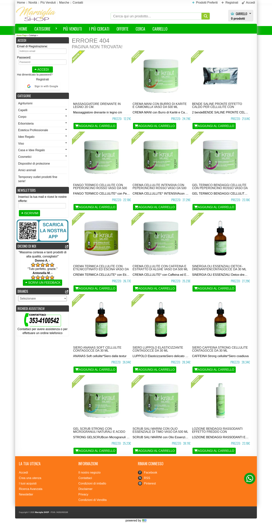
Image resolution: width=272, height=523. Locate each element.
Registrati (42, 79)
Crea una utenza (30, 478)
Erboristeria (42, 123)
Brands (23, 291)
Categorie (44, 29)
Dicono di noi (27, 246)
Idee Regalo (42, 136)
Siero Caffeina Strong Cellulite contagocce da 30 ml (220, 349)
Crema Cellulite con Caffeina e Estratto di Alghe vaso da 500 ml (160, 268)
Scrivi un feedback (42, 282)
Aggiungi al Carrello (95, 126)
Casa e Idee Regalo (42, 150)
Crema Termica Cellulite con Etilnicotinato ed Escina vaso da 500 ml (101, 269)
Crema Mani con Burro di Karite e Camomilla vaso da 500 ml (160, 105)
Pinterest (150, 483)
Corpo (42, 116)
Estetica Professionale (42, 130)
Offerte (122, 29)
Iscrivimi (29, 213)
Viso (42, 143)
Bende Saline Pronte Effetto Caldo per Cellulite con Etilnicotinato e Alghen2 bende (219, 107)
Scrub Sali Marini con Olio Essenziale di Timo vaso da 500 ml (160, 430)
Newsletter (26, 494)
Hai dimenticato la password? (35, 74)
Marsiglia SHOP (42, 512)
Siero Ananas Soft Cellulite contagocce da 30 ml (97, 349)
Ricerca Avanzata (30, 489)
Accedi (41, 69)
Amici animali (27, 170)
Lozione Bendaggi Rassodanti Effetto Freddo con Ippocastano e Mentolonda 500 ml (218, 433)
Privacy (83, 494)
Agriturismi (25, 103)
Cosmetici (42, 156)
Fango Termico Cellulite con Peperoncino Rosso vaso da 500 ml (100, 188)
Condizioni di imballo (92, 483)
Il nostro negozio (89, 472)
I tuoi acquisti (27, 483)
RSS (147, 478)
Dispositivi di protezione (34, 163)
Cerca (140, 29)
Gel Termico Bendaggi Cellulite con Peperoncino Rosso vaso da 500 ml (220, 188)
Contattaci (85, 478)
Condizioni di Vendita (92, 499)
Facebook (150, 472)
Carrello (241, 14)
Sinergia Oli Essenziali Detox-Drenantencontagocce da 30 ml (219, 268)
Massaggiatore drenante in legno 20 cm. (97, 105)
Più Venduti (72, 29)
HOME (23, 29)
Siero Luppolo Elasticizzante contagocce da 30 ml (158, 349)
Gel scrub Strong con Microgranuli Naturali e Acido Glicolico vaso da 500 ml (99, 431)
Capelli (42, 110)
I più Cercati (99, 29)
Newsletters (27, 190)
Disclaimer (85, 489)
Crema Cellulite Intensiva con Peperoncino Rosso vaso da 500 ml (159, 188)
